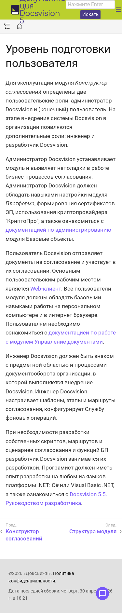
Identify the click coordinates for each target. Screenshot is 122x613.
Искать (90, 14)
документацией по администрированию (58, 229)
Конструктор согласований (24, 535)
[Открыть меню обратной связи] (102, 593)
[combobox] (90, 4)
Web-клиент (45, 288)
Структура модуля (92, 531)
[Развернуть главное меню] (118, 10)
